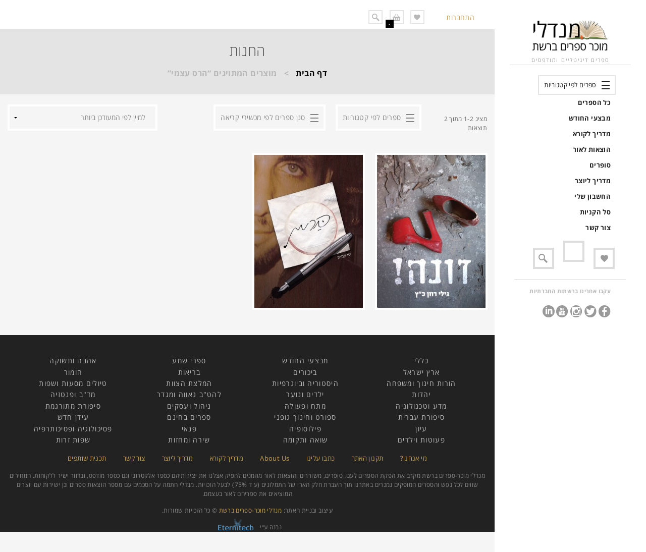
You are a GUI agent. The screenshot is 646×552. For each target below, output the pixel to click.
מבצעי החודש (590, 118)
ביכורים (305, 372)
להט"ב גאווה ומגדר (189, 394)
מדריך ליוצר (593, 180)
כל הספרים (594, 102)
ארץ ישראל (421, 372)
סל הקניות (595, 211)
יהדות (421, 394)
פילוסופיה (305, 428)
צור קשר (598, 227)
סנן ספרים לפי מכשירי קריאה (263, 117)
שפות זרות (73, 440)
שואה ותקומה (305, 440)
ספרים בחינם (189, 417)
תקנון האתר (368, 458)
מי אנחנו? (413, 458)
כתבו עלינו (320, 458)
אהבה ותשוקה (72, 360)
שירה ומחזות (189, 440)
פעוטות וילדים (421, 440)
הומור (73, 372)
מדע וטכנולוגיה (421, 406)
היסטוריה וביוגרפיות (305, 383)
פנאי (189, 428)
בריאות (189, 372)
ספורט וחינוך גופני (305, 417)
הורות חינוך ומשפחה (421, 383)
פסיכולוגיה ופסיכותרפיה (73, 428)
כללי (421, 360)
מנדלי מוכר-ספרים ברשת (250, 510)
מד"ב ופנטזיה (73, 394)
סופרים (600, 165)
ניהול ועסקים (189, 406)
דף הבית (311, 73)
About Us (274, 458)
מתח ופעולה (305, 406)
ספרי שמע (189, 360)
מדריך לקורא (592, 133)
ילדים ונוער (305, 394)
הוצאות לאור (592, 149)
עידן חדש (73, 417)
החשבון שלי (592, 196)
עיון (421, 428)
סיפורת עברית (421, 417)
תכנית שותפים (87, 458)
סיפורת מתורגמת (73, 406)
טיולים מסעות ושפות (73, 383)
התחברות (460, 17)
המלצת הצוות (189, 383)
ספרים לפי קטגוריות (570, 84)
